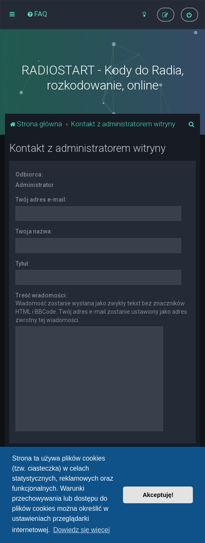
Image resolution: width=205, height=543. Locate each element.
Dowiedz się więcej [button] (81, 529)
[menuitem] (37, 14)
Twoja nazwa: (33, 231)
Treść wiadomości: (41, 295)
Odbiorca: (29, 174)
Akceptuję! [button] (158, 495)
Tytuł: (22, 263)
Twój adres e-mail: (41, 199)
